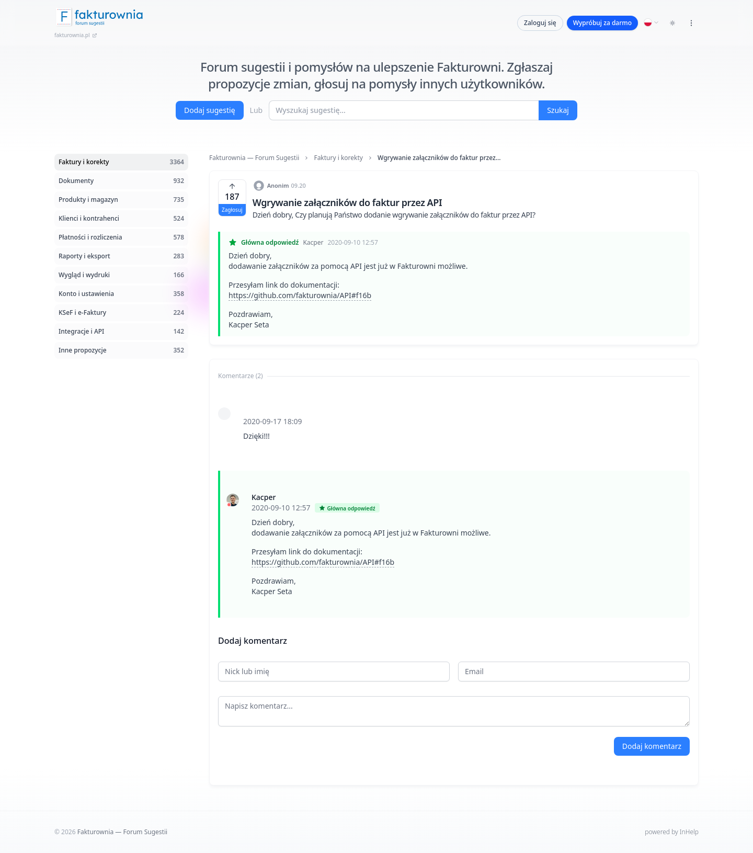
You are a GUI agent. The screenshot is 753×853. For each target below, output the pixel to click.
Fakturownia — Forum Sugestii (254, 158)
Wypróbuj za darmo (602, 22)
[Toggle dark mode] (672, 23)
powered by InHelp (672, 831)
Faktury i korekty (338, 158)
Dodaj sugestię (209, 110)
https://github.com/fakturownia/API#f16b (300, 295)
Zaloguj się (540, 22)
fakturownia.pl (75, 35)
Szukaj (558, 110)
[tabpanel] (454, 501)
